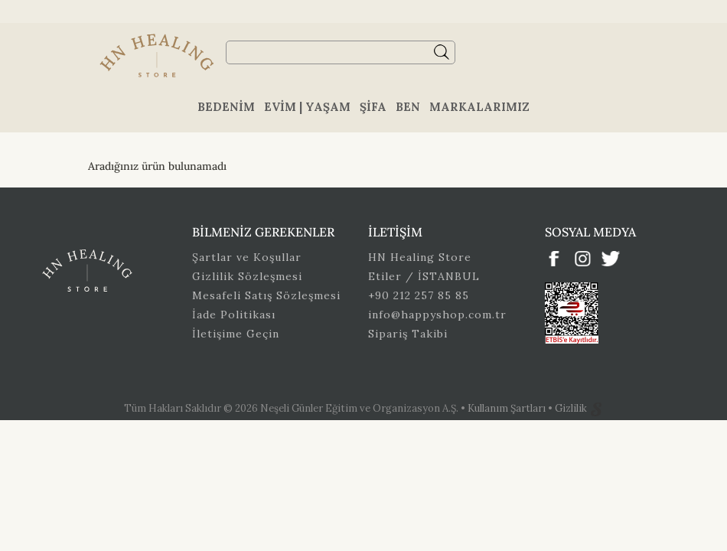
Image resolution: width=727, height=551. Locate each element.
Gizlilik (572, 408)
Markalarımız (479, 106)
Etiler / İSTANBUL (424, 276)
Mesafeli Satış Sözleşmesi (266, 295)
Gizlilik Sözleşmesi (247, 276)
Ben (408, 106)
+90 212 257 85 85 (418, 295)
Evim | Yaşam (307, 106)
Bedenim (226, 106)
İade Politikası (233, 314)
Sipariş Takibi (408, 334)
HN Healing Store (419, 257)
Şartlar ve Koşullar (247, 257)
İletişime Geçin (235, 334)
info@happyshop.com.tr (437, 314)
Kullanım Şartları (508, 408)
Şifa (373, 106)
